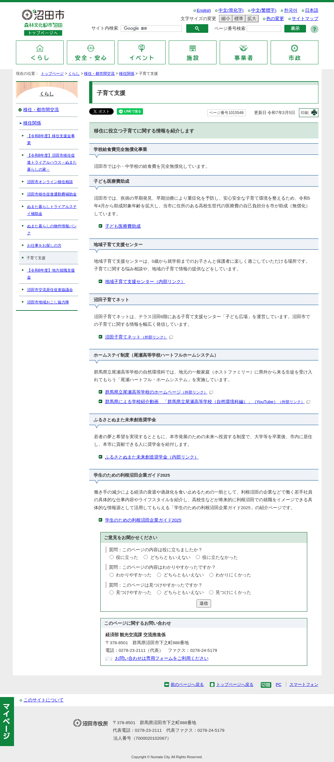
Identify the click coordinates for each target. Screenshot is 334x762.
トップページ (52, 73)
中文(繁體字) (263, 10)
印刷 (305, 112)
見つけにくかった (233, 592)
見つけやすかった (134, 592)
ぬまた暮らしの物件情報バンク (52, 229)
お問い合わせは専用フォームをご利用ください (162, 658)
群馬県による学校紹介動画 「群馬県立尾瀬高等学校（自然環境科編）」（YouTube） (207, 401)
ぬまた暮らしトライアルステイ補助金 (52, 210)
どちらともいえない (170, 557)
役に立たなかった (220, 557)
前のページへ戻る (187, 684)
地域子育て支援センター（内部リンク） (145, 281)
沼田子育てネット (139, 337)
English (204, 10)
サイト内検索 (104, 28)
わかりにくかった (233, 575)
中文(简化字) (231, 10)
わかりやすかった (134, 575)
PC (278, 684)
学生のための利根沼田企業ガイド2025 (143, 520)
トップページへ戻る (234, 684)
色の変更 (275, 18)
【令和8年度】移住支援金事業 (51, 139)
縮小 (224, 19)
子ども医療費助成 (123, 226)
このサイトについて (44, 700)
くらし (74, 73)
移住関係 (126, 73)
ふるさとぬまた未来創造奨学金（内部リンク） (152, 457)
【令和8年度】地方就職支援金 (51, 274)
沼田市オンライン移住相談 (50, 182)
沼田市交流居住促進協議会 (50, 290)
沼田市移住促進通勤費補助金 (52, 194)
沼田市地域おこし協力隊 (48, 302)
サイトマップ (305, 18)
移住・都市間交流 (99, 73)
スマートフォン (303, 684)
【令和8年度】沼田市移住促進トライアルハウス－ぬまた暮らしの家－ (52, 162)
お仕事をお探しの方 (44, 245)
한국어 (290, 10)
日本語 (311, 10)
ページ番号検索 (229, 28)
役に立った (127, 557)
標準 (237, 19)
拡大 (250, 19)
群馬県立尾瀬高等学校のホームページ (159, 392)
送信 (204, 603)
